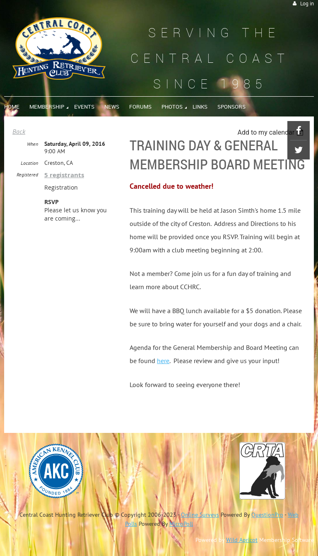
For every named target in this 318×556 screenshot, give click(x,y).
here (163, 360)
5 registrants (64, 175)
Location (29, 163)
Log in (307, 3)
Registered (27, 174)
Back (18, 131)
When (32, 144)
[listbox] (271, 132)
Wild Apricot (242, 540)
